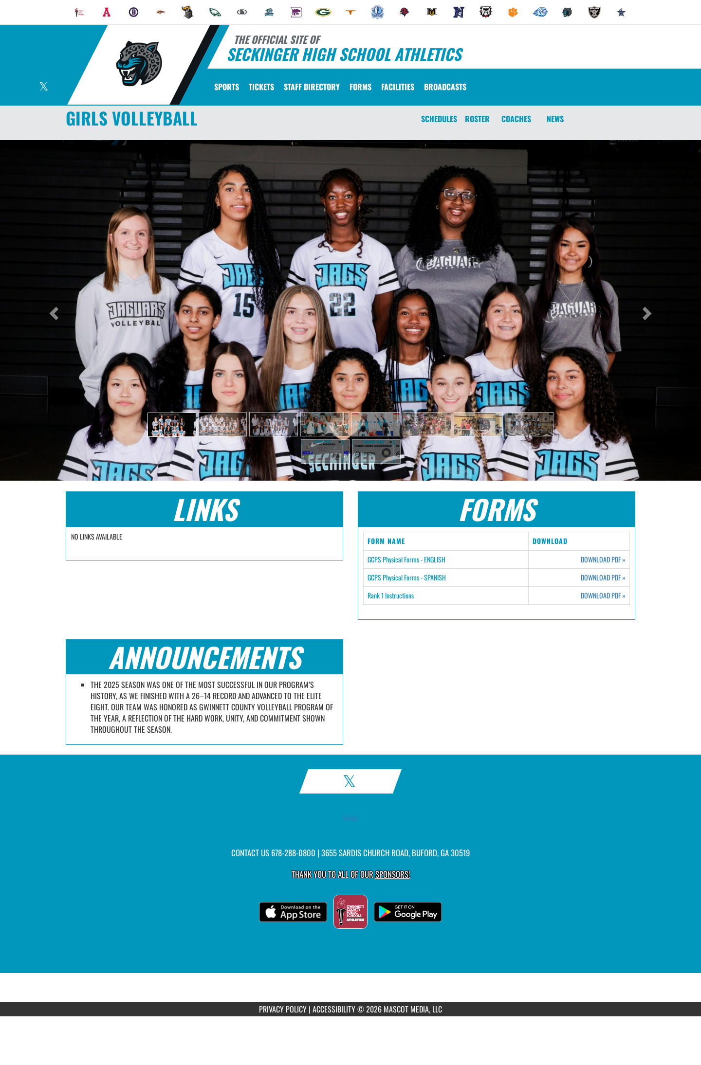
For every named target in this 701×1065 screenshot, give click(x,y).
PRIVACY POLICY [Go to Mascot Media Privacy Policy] (283, 1009)
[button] (172, 425)
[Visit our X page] (43, 87)
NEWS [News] (555, 119)
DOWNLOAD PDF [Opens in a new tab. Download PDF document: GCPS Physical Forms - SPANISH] (603, 577)
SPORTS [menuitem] (226, 86)
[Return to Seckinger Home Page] (139, 64)
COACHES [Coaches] (516, 119)
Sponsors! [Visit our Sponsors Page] (392, 874)
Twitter (350, 818)
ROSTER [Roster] (477, 119)
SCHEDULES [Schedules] (439, 119)
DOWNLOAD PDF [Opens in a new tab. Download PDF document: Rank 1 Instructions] (603, 595)
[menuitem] (79, 12)
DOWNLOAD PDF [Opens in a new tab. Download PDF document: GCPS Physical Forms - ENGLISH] (603, 559)
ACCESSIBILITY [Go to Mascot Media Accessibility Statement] (334, 1009)
